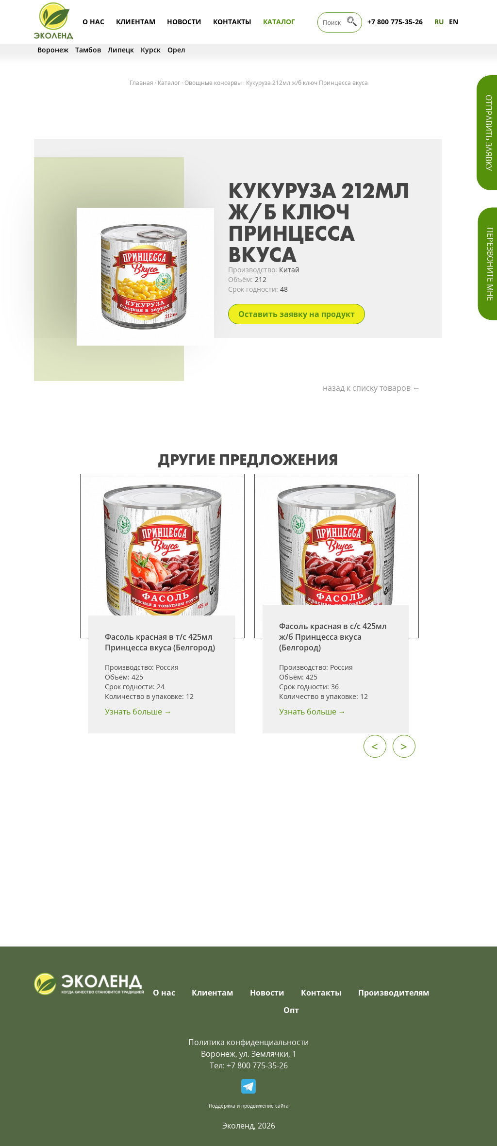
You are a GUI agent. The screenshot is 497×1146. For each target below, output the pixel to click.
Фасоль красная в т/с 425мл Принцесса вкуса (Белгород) (160, 642)
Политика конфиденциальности (248, 1042)
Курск (151, 49)
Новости (184, 21)
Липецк (121, 49)
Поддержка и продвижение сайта (249, 1105)
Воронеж (52, 49)
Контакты (232, 21)
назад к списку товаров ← (371, 387)
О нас (93, 21)
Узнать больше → (138, 711)
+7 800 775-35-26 (395, 21)
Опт (291, 1010)
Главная (141, 83)
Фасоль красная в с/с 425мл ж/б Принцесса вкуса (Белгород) (333, 637)
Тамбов (88, 49)
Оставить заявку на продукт (296, 314)
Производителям (394, 992)
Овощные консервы (213, 83)
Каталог (279, 21)
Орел (176, 49)
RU (439, 21)
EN (453, 21)
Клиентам (135, 21)
